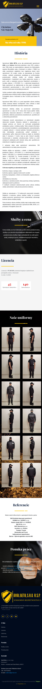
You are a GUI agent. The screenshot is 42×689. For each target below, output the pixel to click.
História (3, 627)
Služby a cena (5, 646)
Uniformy (3, 633)
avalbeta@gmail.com (11, 672)
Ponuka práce (5, 650)
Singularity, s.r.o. (22, 683)
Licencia (3, 630)
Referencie (4, 636)
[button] (37, 6)
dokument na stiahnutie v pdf (22, 566)
